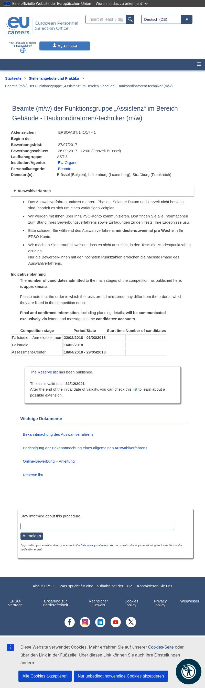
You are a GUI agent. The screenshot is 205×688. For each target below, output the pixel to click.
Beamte (64, 168)
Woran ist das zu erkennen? (122, 3)
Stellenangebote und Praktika (54, 78)
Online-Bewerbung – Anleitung (49, 461)
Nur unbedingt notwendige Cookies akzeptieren (121, 676)
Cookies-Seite (161, 647)
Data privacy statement (94, 545)
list (135, 389)
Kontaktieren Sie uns (154, 586)
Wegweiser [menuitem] (189, 601)
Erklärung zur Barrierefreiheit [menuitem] (55, 603)
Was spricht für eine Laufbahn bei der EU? (96, 586)
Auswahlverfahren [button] (34, 191)
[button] (23, 50)
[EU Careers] (42, 25)
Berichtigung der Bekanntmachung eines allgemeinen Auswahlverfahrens (85, 448)
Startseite (13, 78)
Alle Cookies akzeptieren (45, 676)
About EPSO (44, 586)
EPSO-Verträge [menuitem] (15, 603)
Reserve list (48, 372)
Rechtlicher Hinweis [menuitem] (98, 603)
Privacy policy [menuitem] (160, 603)
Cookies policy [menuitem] (131, 603)
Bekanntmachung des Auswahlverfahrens (58, 434)
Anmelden (32, 536)
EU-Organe (68, 162)
